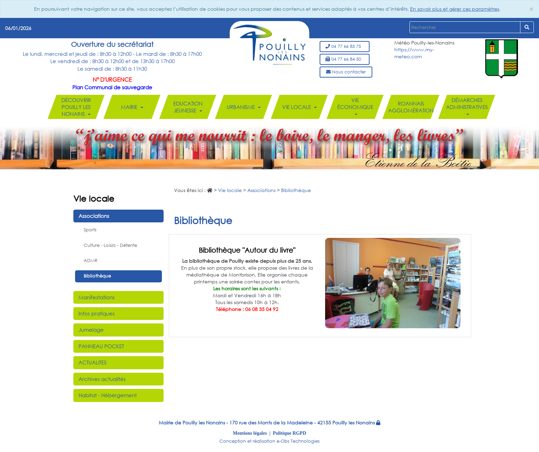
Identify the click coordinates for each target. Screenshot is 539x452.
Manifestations (97, 297)
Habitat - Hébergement (108, 395)
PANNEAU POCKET (101, 346)
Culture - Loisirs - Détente (110, 245)
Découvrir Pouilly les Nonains (76, 107)
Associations (94, 215)
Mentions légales (250, 433)
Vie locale (299, 106)
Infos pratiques (97, 313)
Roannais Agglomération (411, 107)
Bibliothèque (97, 276)
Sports (90, 230)
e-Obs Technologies (298, 441)
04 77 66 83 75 (344, 46)
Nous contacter (346, 72)
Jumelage (91, 329)
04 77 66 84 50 (344, 59)
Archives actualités (102, 378)
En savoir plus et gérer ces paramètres (454, 9)
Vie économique (355, 106)
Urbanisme (243, 106)
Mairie (132, 106)
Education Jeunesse (187, 107)
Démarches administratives (466, 106)
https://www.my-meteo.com (414, 53)
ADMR (90, 260)
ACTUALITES (92, 362)
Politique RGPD (289, 433)
